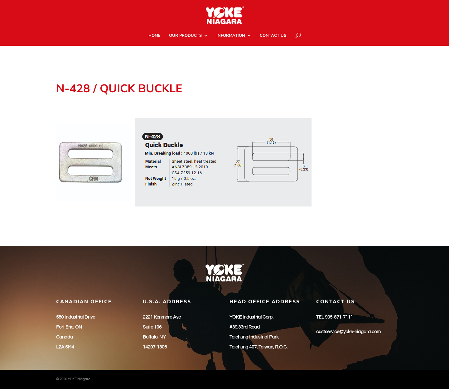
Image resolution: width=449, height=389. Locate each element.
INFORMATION (230, 35)
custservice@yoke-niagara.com (348, 331)
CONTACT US (273, 35)
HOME (154, 35)
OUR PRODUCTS (185, 35)
